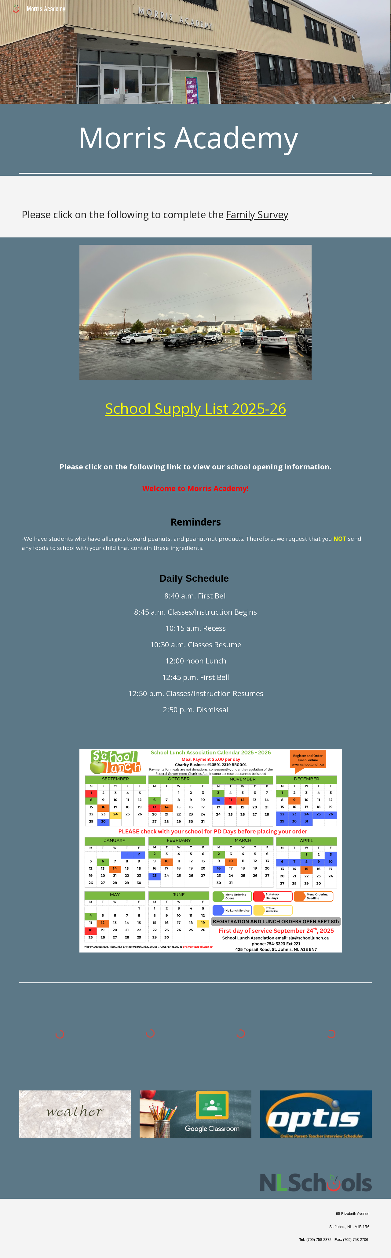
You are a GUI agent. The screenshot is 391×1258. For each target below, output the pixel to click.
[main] (195, 137)
